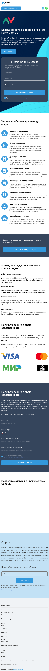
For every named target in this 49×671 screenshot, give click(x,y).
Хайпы (3, 615)
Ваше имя (4, 421)
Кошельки (4, 636)
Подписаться (24, 581)
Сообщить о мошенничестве (11, 8)
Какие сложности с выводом (11, 447)
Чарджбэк (4, 628)
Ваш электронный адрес (10, 438)
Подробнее (9, 51)
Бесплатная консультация (24, 250)
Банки (3, 623)
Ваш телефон (6, 430)
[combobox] (7, 84)
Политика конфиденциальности (10, 590)
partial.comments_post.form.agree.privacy (16, 457)
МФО (2, 626)
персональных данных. (32, 98)
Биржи (3, 639)
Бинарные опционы (7, 612)
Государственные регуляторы (10, 650)
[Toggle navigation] (47, 3)
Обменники (4, 641)
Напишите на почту (12, 669)
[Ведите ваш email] (24, 573)
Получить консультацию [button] (24, 92)
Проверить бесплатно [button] (24, 463)
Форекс (3, 610)
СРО (2, 652)
